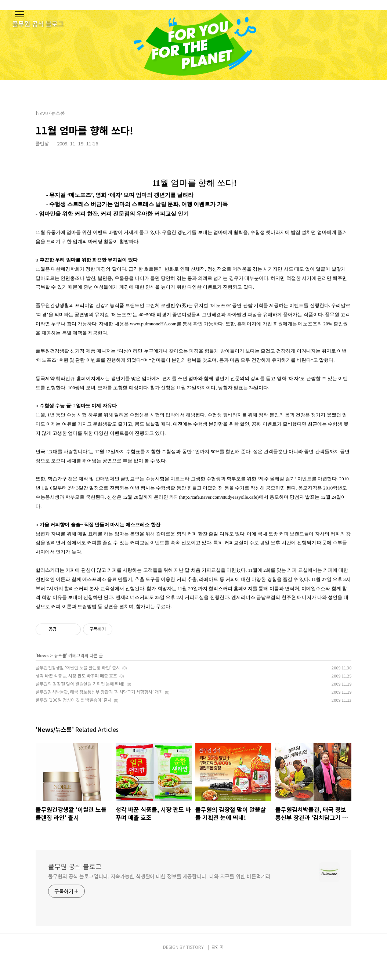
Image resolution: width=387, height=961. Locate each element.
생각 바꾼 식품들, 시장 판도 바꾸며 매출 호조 (76, 675)
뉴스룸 (60, 655)
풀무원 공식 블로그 (75, 866)
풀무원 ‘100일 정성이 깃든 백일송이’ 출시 (74, 700)
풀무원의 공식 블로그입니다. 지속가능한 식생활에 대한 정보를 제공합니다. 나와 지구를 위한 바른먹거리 (159, 876)
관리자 (218, 947)
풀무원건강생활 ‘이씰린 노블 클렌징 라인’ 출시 (78, 667)
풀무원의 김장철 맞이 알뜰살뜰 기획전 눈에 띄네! (80, 683)
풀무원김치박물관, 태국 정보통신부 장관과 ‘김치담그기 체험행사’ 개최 (99, 692)
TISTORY (195, 947)
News (43, 655)
